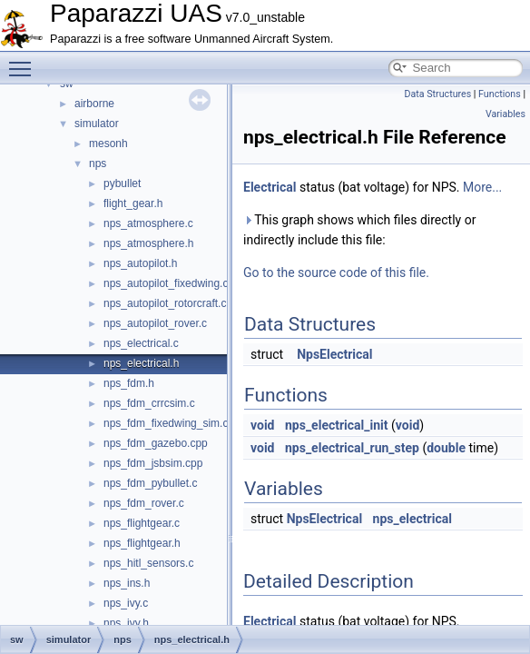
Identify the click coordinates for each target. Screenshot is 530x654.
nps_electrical (412, 518)
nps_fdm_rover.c (143, 503)
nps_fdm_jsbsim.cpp (152, 463)
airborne (94, 103)
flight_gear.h (132, 203)
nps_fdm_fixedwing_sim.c (165, 423)
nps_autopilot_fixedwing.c (165, 283)
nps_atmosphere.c (148, 223)
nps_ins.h (126, 583)
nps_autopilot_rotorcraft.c (164, 303)
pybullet (122, 183)
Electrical (270, 187)
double (446, 448)
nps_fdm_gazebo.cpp (155, 443)
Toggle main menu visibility (24, 61)
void (262, 425)
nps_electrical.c (141, 343)
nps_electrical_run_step (352, 448)
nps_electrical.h (141, 363)
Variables (505, 114)
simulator (96, 123)
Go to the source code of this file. (336, 272)
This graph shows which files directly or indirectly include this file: (359, 230)
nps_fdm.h (128, 383)
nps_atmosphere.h (148, 243)
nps (97, 163)
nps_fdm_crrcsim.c (149, 403)
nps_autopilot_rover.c (155, 323)
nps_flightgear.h (142, 543)
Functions (499, 94)
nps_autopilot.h (140, 263)
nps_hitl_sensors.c (148, 563)
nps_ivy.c (125, 603)
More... (482, 187)
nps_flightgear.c (141, 523)
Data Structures (438, 94)
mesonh (108, 143)
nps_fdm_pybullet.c (150, 483)
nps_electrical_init (336, 425)
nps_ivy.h (126, 623)
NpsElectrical (334, 354)
